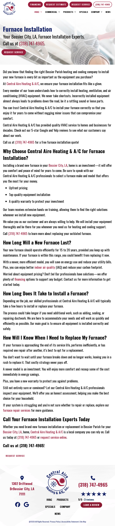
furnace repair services (16, 410)
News (108, 11)
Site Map (83, 521)
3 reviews (89, 499)
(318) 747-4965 (102, 4)
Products (69, 12)
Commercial (52, 12)
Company (97, 12)
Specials (83, 11)
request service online (53, 437)
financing (20, 279)
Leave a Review (91, 504)
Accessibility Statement (70, 521)
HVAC (38, 12)
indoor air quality (45, 267)
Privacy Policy (55, 521)
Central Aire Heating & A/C (23, 83)
